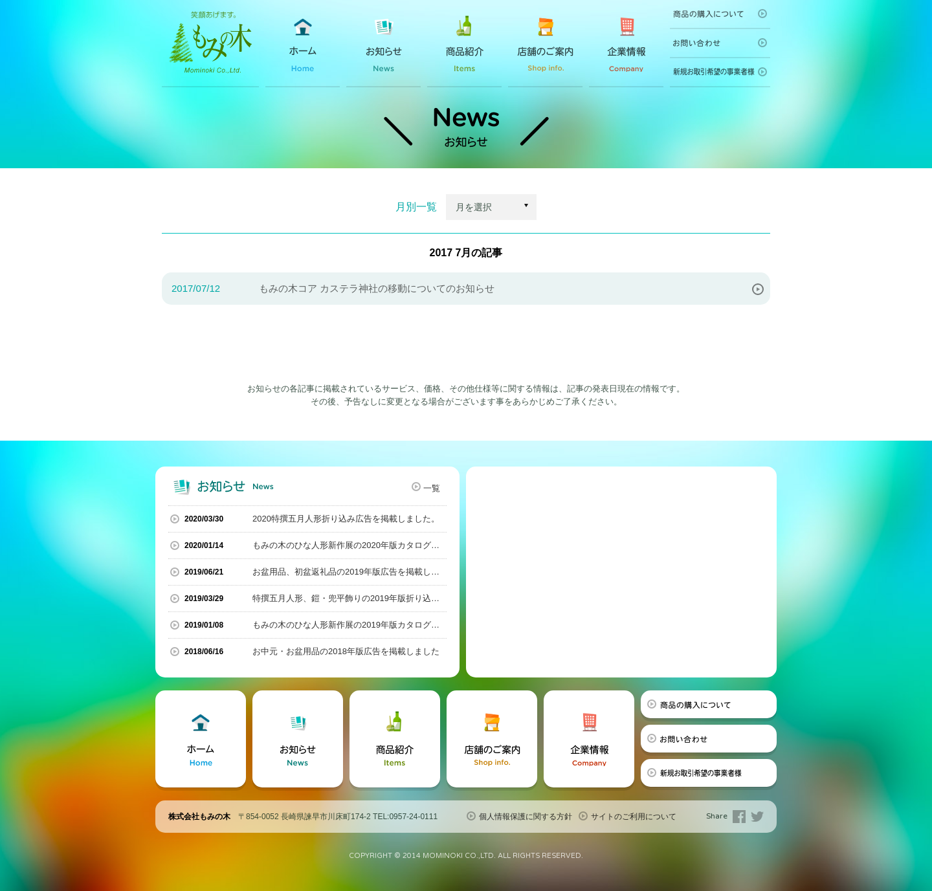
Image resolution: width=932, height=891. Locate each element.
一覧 (431, 488)
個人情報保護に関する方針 (525, 816)
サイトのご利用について (633, 816)
